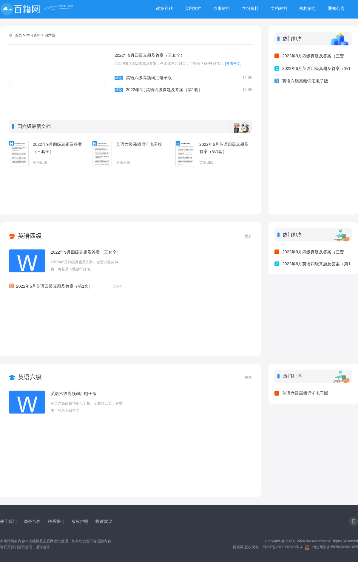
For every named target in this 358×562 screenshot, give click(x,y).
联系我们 (56, 521)
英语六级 (123, 162)
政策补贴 (164, 8)
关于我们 (8, 521)
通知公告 (336, 8)
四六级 (49, 35)
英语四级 (40, 162)
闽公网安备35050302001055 (335, 547)
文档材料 (279, 8)
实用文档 (193, 8)
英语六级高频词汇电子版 (183, 77)
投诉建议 (103, 521)
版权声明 (80, 521)
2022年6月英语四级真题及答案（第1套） (183, 89)
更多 (248, 236)
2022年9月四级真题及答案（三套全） (150, 55)
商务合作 (32, 521)
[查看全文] (233, 64)
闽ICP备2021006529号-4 (282, 547)
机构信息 (307, 8)
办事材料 (221, 8)
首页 (18, 35)
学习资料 (250, 8)
